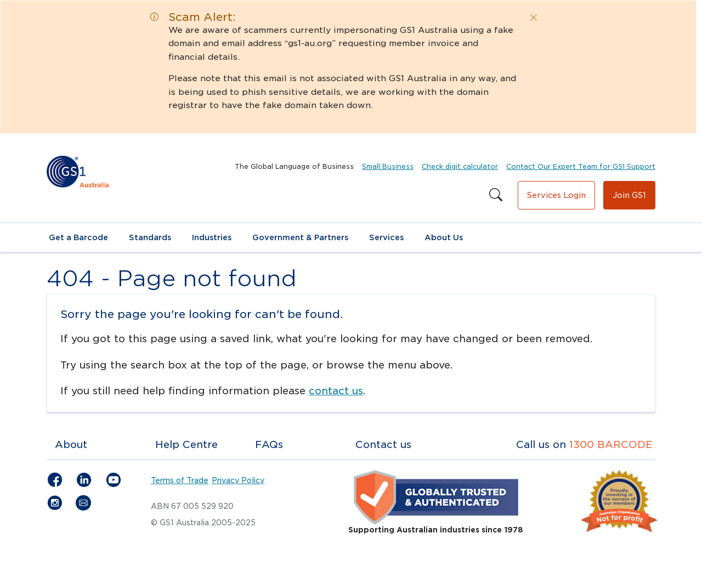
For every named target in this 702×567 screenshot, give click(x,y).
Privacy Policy (238, 480)
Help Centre (186, 444)
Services (386, 237)
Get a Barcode (78, 237)
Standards (150, 237)
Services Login (556, 195)
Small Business (388, 166)
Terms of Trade (179, 480)
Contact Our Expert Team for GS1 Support (580, 166)
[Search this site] (495, 195)
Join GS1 (629, 195)
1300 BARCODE (611, 444)
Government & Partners (300, 237)
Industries (211, 237)
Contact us (383, 444)
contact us (336, 390)
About (71, 444)
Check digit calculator (460, 166)
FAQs (269, 444)
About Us (443, 237)
